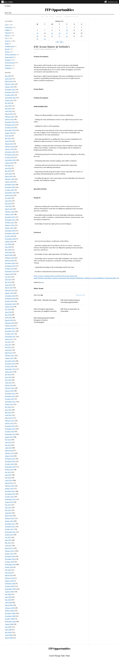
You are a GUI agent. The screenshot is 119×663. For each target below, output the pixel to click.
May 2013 (8, 478)
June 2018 (8, 312)
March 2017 (9, 353)
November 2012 (10, 494)
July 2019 (8, 277)
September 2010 (10, 564)
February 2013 (9, 486)
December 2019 (10, 263)
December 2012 (10, 491)
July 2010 (8, 570)
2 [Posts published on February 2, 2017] (59, 27)
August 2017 (9, 339)
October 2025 (9, 95)
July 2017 (8, 342)
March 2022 (9, 209)
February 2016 (9, 388)
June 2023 (8, 168)
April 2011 (8, 545)
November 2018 (10, 298)
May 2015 (8, 412)
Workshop (8, 68)
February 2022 (9, 212)
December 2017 (10, 328)
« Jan (57, 42)
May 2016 (8, 380)
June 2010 (8, 573)
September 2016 (10, 369)
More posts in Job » (80, 295)
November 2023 (10, 155)
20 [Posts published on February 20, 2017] (37, 36)
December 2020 (10, 231)
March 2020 (9, 255)
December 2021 (10, 217)
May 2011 (8, 543)
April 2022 (8, 206)
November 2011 (10, 526)
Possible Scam (9, 46)
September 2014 (10, 434)
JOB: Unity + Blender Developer (45, 300)
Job (42, 16)
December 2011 (10, 524)
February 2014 (9, 453)
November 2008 (10, 616)
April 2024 (8, 141)
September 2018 (10, 304)
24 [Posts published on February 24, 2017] (67, 36)
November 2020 (10, 233)
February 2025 (9, 117)
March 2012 (9, 516)
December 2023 (10, 152)
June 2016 (8, 377)
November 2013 (10, 461)
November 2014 (10, 429)
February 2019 (9, 290)
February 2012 (9, 518)
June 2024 (8, 136)
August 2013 (9, 469)
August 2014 (9, 437)
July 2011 (8, 537)
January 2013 (9, 488)
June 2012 (8, 507)
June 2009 (8, 597)
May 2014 (8, 445)
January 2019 (9, 293)
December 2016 (10, 361)
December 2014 (10, 426)
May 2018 (8, 315)
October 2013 (9, 464)
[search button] (8, 6)
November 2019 (10, 266)
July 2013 (8, 472)
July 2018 (8, 309)
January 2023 (9, 182)
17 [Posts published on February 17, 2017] (67, 33)
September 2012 (10, 499)
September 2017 (10, 336)
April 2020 (8, 252)
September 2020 (10, 239)
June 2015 (8, 410)
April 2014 (8, 448)
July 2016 (8, 374)
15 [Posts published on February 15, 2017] (52, 33)
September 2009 (10, 589)
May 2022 (8, 203)
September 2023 (10, 160)
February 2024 (9, 146)
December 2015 (10, 393)
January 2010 (9, 581)
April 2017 (8, 350)
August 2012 (9, 502)
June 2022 (8, 201)
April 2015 (8, 415)
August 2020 (9, 241)
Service (7, 52)
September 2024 (10, 130)
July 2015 (8, 407)
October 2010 (9, 562)
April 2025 (8, 111)
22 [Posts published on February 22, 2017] (52, 36)
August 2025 (9, 100)
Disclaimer (59, 16)
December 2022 (10, 184)
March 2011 (9, 548)
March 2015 (9, 418)
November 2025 (10, 92)
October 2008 (9, 619)
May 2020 (8, 250)
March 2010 (9, 575)
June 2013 (8, 475)
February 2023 (9, 179)
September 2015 (10, 402)
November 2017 (10, 331)
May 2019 (8, 282)
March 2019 (9, 288)
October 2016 (9, 366)
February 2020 (9, 258)
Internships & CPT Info (71, 16)
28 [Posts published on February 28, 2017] (45, 39)
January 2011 (9, 554)
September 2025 (10, 98)
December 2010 (10, 556)
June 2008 (8, 630)
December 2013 (10, 459)
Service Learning (10, 54)
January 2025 (9, 119)
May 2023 (8, 171)
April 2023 (8, 174)
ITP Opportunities (59, 9)
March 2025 (9, 114)
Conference (9, 27)
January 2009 (9, 611)
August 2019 (9, 274)
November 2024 (10, 125)
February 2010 (9, 578)
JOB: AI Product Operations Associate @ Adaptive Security (45, 310)
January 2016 (9, 391)
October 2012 (9, 497)
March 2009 (9, 605)
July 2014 (8, 440)
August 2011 (9, 535)
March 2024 (9, 144)
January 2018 (9, 326)
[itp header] (59, 2)
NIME (7, 44)
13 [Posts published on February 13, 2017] (37, 33)
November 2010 (10, 559)
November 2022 (10, 187)
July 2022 (8, 198)
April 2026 (8, 79)
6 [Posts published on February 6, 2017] (37, 30)
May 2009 (8, 600)
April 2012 (8, 513)
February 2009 (9, 608)
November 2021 (10, 220)
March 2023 (9, 176)
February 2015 (9, 421)
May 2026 (8, 76)
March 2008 (9, 638)
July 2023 (8, 165)
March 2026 (9, 81)
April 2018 (8, 317)
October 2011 (9, 529)
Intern (52, 16)
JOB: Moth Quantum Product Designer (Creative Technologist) (44, 320)
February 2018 (9, 323)
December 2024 (10, 122)
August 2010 (9, 567)
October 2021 (9, 222)
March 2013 (9, 483)
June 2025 (8, 106)
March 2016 (9, 385)
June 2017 (8, 345)
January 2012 (9, 521)
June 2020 (8, 247)
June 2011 (8, 540)
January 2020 (9, 260)
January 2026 (9, 87)
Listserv (7, 41)
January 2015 (9, 423)
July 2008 (8, 627)
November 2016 (10, 364)
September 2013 (10, 467)
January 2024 (9, 149)
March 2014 (9, 450)
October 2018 (9, 301)
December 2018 (10, 296)
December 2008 (10, 613)
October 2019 (9, 269)
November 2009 (10, 583)
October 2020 (9, 236)
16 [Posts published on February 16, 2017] (59, 33)
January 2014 (9, 456)
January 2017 (9, 358)
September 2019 (10, 271)
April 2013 (8, 480)
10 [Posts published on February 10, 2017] (67, 30)
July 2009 (8, 594)
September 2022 (10, 193)
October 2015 (9, 399)
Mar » (61, 42)
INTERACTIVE (113, 2)
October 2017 (9, 334)
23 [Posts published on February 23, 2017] (59, 36)
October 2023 (9, 157)
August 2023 (9, 163)
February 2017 (9, 355)
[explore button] (106, 2)
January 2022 (9, 214)
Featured (8, 33)
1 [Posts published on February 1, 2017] (52, 27)
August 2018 (9, 307)
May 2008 (8, 632)
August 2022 (9, 195)
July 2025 (8, 103)
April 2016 (8, 383)
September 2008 (10, 621)
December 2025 (10, 89)
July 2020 (8, 244)
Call (46, 16)
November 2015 (10, 396)
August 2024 (9, 133)
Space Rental (9, 57)
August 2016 (9, 372)
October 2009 (9, 586)
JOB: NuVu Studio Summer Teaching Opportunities (70, 301)
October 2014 (9, 431)
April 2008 (8, 635)
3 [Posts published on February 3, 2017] (66, 27)
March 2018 (9, 320)
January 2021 (9, 228)
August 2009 (9, 592)
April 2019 (8, 285)
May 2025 (8, 108)
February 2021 (9, 225)
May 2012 (8, 510)
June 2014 (8, 442)
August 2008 (9, 624)
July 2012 (8, 505)
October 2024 (9, 127)
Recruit (7, 49)
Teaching (8, 60)
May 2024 (8, 138)
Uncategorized (9, 63)
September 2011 (10, 532)
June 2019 (8, 279)
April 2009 (8, 602)
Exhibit (7, 30)
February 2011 (9, 551)
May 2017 (8, 347)
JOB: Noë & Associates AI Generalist (70, 310)
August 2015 (9, 404)
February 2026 (9, 84)
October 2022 (9, 190)
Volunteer (8, 65)
